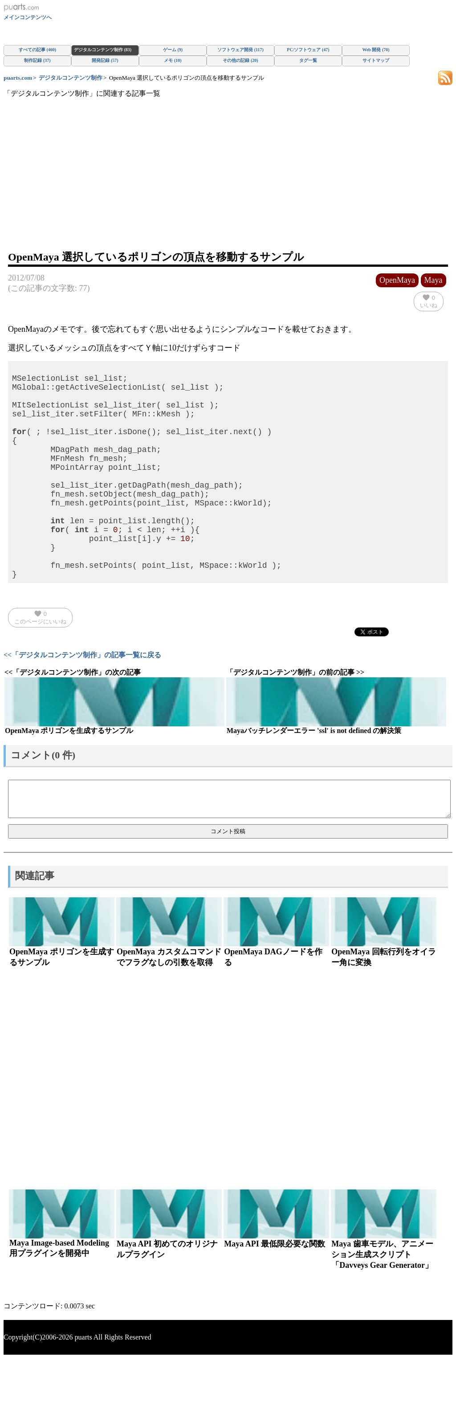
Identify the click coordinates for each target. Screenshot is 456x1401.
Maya (433, 280)
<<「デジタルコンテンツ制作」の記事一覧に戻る (82, 697)
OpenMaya (397, 280)
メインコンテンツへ (28, 17)
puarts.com (18, 77)
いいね (428, 301)
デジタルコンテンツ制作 (70, 77)
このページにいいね (40, 660)
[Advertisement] (228, 183)
